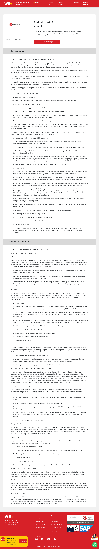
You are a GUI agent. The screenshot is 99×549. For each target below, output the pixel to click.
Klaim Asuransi (39, 521)
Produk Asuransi (40, 519)
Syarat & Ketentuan (57, 524)
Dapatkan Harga (46, 42)
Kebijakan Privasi (56, 527)
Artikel (37, 516)
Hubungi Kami (55, 519)
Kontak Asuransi (40, 527)
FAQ (52, 516)
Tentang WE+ (55, 521)
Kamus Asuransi (40, 524)
